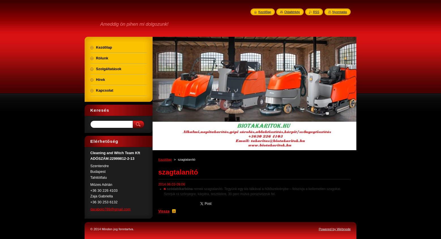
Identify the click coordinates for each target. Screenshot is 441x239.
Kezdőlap (165, 159)
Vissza (164, 211)
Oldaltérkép (292, 12)
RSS (316, 12)
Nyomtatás (339, 12)
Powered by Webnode (335, 229)
